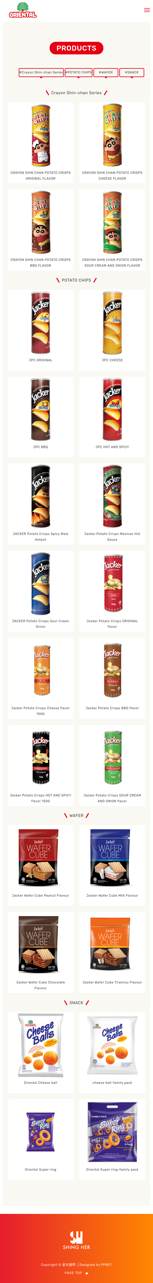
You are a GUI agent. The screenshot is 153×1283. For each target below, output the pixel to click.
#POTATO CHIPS (78, 72)
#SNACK (132, 72)
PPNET (106, 1265)
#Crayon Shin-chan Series (41, 72)
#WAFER (106, 72)
